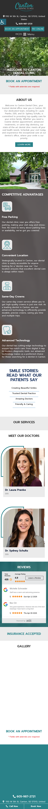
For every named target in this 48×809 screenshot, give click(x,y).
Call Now (12, 806)
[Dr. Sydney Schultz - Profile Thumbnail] (24, 528)
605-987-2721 (24, 23)
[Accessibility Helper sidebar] (3, 22)
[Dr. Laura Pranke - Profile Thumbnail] (24, 467)
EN (17, 34)
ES (21, 34)
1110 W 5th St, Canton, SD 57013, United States (24, 18)
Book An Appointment (17, 28)
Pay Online (38, 28)
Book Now (36, 806)
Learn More (24, 144)
